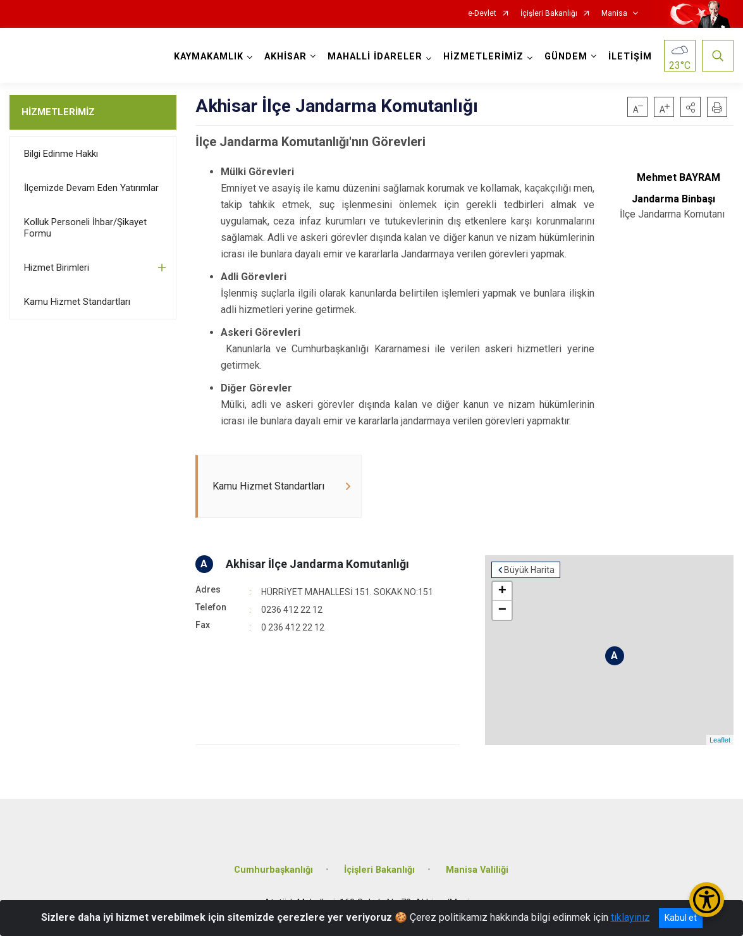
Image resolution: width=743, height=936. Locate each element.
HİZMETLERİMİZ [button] (483, 56)
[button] (690, 107)
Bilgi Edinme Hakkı (61, 153)
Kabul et (681, 918)
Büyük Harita (529, 570)
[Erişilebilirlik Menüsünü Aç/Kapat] (706, 899)
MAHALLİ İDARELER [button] (375, 56)
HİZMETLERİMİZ (58, 112)
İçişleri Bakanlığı (548, 13)
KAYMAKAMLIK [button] (208, 56)
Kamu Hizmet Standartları (77, 301)
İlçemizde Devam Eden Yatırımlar (91, 188)
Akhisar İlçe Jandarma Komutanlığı (317, 563)
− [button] (502, 610)
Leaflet (719, 740)
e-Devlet (482, 13)
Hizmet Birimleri (56, 267)
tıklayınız (630, 917)
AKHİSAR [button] (285, 56)
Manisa (614, 13)
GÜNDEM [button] (565, 56)
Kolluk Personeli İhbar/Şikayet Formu (85, 227)
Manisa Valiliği (477, 870)
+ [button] (502, 591)
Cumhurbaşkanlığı (273, 870)
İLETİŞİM (630, 56)
